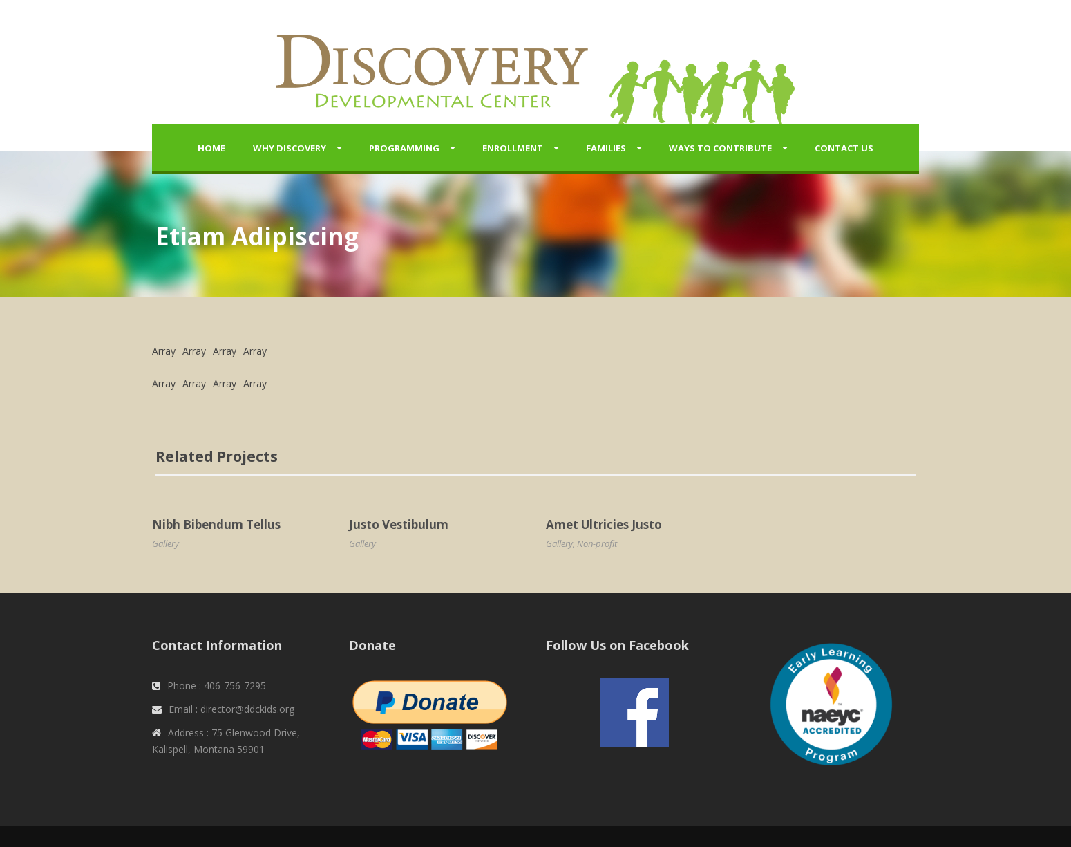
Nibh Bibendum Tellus (216, 524)
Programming (404, 148)
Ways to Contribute (720, 148)
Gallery (165, 543)
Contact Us (844, 148)
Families (606, 148)
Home (211, 148)
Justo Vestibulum (398, 524)
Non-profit (597, 543)
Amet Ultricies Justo (604, 524)
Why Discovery (289, 148)
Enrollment (512, 148)
